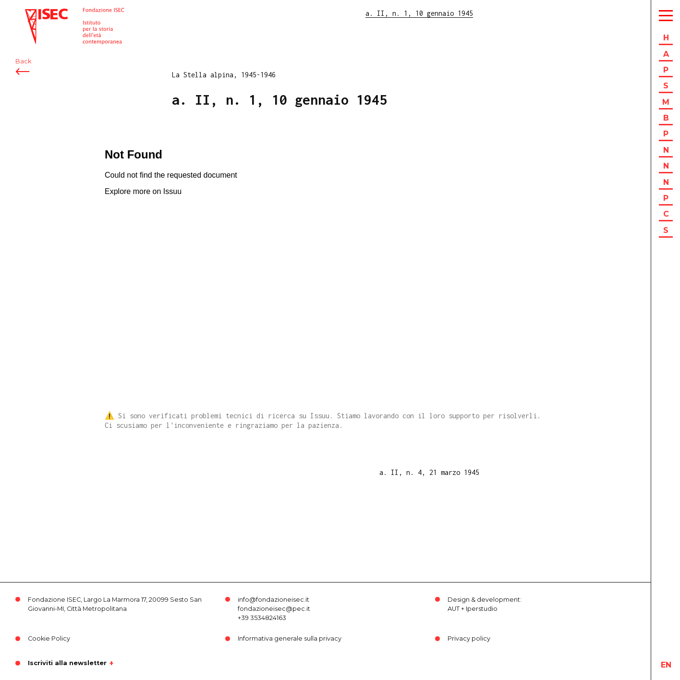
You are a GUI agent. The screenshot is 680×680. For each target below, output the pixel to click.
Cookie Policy (49, 638)
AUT (454, 608)
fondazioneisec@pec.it (274, 608)
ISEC (32, 13)
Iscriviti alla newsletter (67, 663)
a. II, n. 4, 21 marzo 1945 (429, 472)
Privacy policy (469, 638)
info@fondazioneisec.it (273, 599)
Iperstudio (482, 608)
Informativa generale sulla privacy (289, 638)
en (666, 664)
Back (23, 61)
